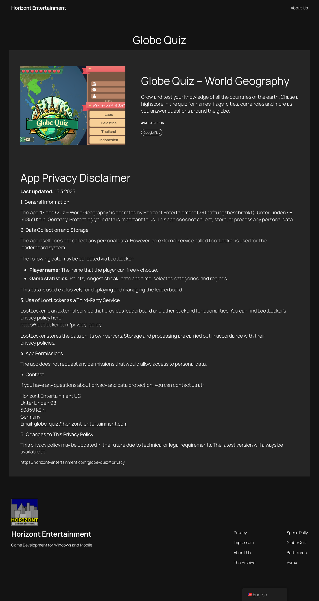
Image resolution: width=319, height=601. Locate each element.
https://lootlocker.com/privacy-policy (61, 324)
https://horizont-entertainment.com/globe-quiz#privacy (72, 462)
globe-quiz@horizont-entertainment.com (80, 423)
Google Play (152, 132)
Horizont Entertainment (38, 7)
